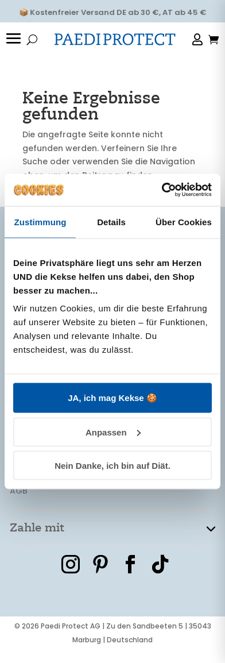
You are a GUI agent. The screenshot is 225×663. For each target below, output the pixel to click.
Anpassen (113, 432)
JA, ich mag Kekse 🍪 (112, 398)
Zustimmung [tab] (40, 221)
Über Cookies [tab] (184, 221)
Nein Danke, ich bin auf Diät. (112, 466)
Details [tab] (111, 221)
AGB (19, 490)
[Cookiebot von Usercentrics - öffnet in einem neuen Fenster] (162, 190)
